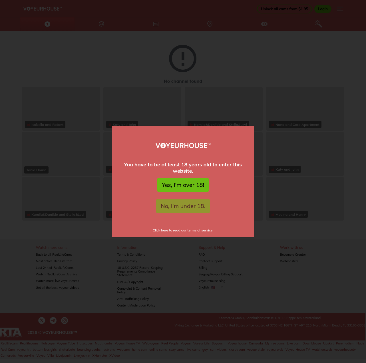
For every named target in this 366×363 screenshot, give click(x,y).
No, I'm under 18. (183, 205)
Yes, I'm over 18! (183, 184)
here (164, 230)
